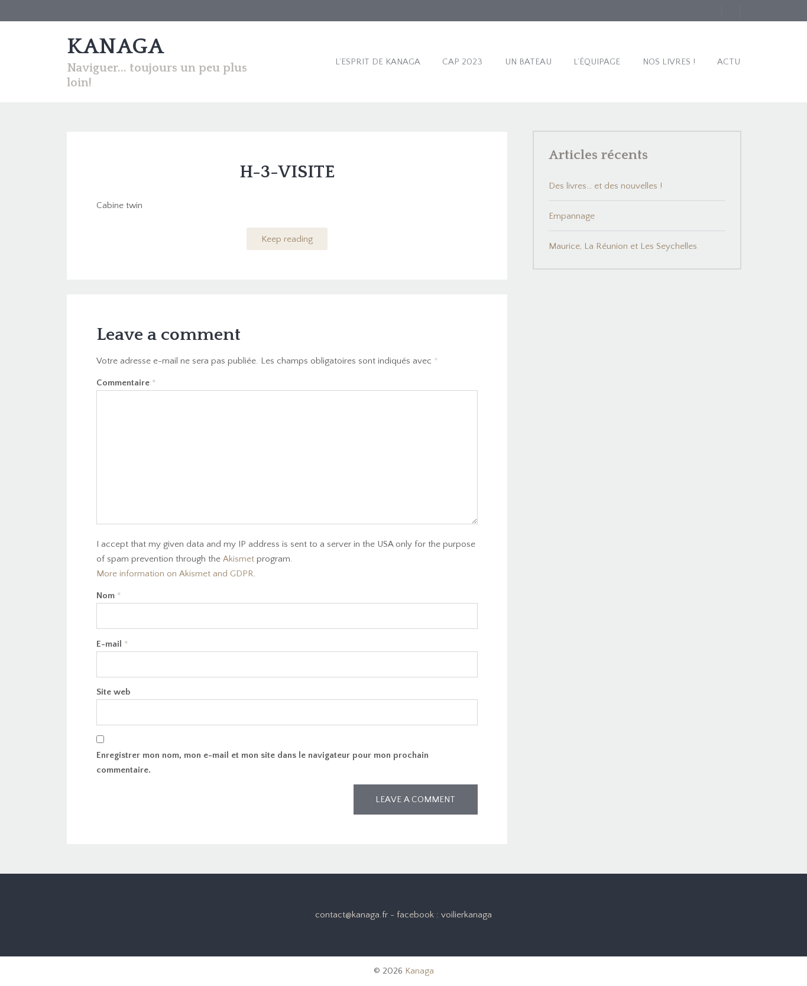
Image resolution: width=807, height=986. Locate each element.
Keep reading (287, 239)
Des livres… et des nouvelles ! (605, 186)
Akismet (238, 559)
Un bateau (528, 62)
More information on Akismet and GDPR (175, 574)
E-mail (112, 644)
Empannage (572, 216)
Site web (113, 692)
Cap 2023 (462, 62)
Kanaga (419, 971)
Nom (108, 596)
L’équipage (596, 62)
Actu (728, 62)
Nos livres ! (669, 62)
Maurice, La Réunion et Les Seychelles (623, 246)
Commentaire (126, 383)
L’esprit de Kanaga (377, 62)
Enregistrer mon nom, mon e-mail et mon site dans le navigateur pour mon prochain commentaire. (262, 762)
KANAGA (115, 46)
